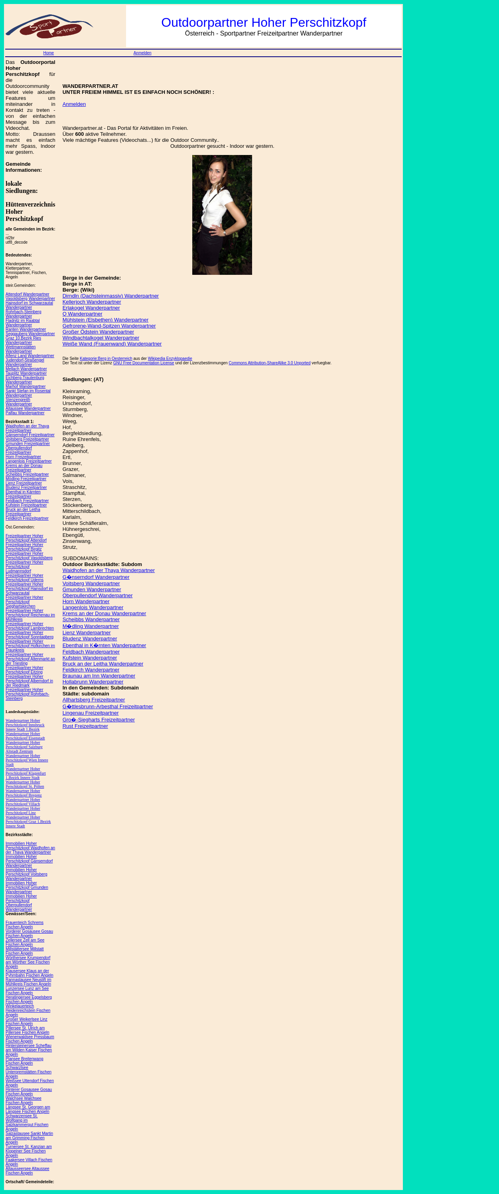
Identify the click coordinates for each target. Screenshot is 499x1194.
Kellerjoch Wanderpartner (92, 302)
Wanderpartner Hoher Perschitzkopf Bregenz (24, 793)
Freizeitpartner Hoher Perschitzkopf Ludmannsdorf (24, 566)
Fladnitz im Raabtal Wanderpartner (23, 322)
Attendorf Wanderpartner (27, 294)
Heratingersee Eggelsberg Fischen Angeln (29, 999)
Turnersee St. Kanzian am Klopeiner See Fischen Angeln (29, 1151)
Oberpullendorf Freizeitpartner (19, 450)
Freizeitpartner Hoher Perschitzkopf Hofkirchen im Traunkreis (30, 645)
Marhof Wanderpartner (25, 386)
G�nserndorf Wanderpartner (96, 577)
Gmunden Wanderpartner (92, 589)
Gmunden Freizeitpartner (28, 443)
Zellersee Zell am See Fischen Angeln (25, 942)
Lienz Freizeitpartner (24, 483)
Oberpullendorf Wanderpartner (98, 595)
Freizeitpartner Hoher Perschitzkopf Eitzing (24, 670)
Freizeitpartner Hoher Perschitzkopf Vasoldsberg (29, 555)
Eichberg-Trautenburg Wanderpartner (25, 379)
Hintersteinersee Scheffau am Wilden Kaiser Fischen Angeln (29, 1050)
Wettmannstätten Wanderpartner (21, 349)
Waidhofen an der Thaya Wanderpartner (109, 570)
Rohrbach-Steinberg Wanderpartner (23, 314)
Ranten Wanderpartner (26, 329)
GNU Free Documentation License (143, 363)
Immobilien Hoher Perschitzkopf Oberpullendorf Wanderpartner (21, 903)
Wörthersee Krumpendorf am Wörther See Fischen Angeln (28, 962)
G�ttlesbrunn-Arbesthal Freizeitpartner (108, 706)
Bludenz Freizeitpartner (26, 487)
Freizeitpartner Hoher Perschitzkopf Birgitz (24, 546)
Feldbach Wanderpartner (91, 652)
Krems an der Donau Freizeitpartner (24, 467)
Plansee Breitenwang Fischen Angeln (24, 1061)
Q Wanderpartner (83, 314)
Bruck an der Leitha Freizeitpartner (23, 511)
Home (48, 53)
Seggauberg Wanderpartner (30, 334)
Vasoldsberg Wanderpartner (30, 298)
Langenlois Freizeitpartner (29, 461)
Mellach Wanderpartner (26, 369)
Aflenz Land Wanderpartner (30, 356)
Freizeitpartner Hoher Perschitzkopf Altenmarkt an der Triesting (30, 659)
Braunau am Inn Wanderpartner (99, 676)
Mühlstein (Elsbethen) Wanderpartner (106, 320)
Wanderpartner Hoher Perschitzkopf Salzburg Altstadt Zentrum (24, 746)
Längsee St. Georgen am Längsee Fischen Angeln (28, 1109)
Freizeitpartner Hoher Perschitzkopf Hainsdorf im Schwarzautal (29, 588)
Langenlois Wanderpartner (93, 607)
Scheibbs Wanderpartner (91, 619)
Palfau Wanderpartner (25, 413)
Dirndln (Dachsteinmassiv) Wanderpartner (111, 296)
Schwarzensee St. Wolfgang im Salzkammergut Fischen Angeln (27, 1122)
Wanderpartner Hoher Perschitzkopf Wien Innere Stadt (27, 760)
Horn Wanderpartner (86, 601)
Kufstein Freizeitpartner (26, 505)
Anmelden (143, 53)
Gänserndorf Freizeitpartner (30, 435)
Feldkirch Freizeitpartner (27, 518)
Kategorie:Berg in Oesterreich (106, 358)
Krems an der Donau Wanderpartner (104, 613)
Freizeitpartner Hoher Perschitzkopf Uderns (24, 577)
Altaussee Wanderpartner (28, 408)
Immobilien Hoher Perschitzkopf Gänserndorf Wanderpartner (29, 861)
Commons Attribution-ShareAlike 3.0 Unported (269, 363)
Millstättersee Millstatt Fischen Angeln (25, 951)
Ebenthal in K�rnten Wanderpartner (104, 645)
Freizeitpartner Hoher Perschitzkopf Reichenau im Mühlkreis (30, 615)
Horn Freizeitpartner (23, 457)
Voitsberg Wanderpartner (91, 583)
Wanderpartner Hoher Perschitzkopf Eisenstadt (25, 735)
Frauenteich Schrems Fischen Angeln (24, 924)
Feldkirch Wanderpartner (91, 670)
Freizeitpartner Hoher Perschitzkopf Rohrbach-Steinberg (27, 694)
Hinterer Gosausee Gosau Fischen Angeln (29, 1091)
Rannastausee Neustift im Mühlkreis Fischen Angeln (28, 981)
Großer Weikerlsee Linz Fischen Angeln (26, 1021)
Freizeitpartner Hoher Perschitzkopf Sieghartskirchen (24, 601)
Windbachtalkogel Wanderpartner (101, 338)
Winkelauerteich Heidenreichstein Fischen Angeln (28, 1010)
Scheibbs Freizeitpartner (27, 474)
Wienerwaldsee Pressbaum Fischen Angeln (30, 1039)
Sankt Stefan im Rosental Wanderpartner (28, 393)
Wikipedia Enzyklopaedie (170, 358)
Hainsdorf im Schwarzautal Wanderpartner (29, 305)
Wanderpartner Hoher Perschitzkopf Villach (23, 801)
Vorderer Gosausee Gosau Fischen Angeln (29, 933)
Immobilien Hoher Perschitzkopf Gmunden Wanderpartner (27, 887)
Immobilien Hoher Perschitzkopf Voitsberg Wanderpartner (26, 874)
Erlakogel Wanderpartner (91, 308)
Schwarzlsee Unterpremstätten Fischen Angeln (28, 1072)
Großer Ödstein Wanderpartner (98, 332)
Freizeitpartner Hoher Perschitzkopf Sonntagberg (29, 634)
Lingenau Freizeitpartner (91, 713)
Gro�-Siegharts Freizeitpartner (99, 720)
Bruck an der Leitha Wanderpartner (103, 664)
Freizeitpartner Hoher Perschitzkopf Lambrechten (30, 626)
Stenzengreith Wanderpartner (19, 401)
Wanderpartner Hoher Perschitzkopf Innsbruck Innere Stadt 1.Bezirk (25, 724)
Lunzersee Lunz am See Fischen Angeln (27, 990)
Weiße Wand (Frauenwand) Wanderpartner (112, 344)
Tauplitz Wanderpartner (26, 373)
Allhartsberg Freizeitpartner (94, 700)
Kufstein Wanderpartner (90, 658)
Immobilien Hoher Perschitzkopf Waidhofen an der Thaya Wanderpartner (30, 847)
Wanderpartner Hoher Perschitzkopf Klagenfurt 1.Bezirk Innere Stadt (26, 773)
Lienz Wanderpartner (87, 633)
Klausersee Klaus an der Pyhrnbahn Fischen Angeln (29, 973)
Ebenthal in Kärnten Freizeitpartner (23, 494)
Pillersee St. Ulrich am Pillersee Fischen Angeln (27, 1030)
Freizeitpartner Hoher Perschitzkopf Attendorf (26, 538)
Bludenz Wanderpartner (90, 639)
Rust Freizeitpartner (85, 726)
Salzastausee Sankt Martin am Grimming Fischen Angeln (29, 1137)
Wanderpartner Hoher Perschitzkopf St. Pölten (25, 784)
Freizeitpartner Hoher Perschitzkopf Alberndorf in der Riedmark (29, 680)
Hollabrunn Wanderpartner (93, 682)
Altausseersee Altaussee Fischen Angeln (27, 1170)
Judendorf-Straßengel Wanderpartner (25, 362)
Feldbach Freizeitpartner (27, 501)
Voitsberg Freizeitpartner (27, 439)
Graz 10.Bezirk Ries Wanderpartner (23, 340)
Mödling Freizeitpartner (26, 479)
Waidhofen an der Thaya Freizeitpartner (27, 428)
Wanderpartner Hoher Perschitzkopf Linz (23, 810)
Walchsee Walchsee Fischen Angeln (23, 1100)
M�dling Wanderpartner (91, 626)
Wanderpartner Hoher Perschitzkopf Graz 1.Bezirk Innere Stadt (28, 821)
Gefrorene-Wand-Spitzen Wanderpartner (109, 326)
